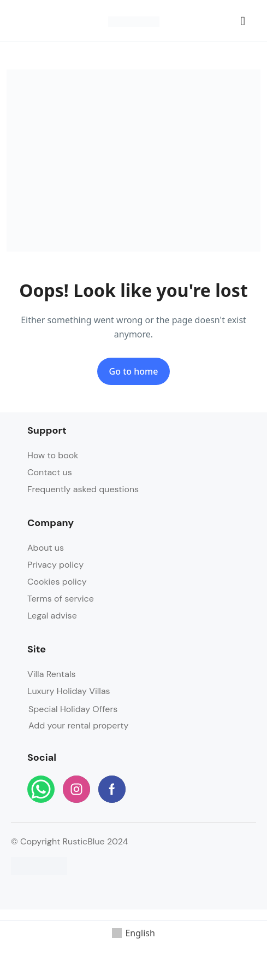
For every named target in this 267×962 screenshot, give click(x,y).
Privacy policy (55, 564)
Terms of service (60, 598)
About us (45, 547)
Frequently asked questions (83, 489)
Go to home (133, 371)
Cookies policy (57, 581)
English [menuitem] (140, 933)
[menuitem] (133, 933)
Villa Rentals (51, 674)
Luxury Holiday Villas (68, 691)
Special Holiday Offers (72, 709)
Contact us (49, 472)
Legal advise (52, 615)
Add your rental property (78, 725)
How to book (52, 455)
